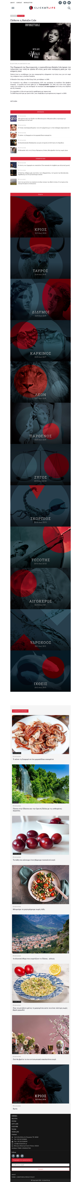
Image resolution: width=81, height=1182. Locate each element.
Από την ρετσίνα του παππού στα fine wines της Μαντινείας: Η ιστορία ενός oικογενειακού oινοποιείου (43, 182)
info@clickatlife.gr (20, 1143)
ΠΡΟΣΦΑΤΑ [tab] (40, 112)
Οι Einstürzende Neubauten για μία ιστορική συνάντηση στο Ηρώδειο (41, 143)
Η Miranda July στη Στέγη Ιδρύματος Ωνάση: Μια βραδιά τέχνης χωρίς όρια (43, 150)
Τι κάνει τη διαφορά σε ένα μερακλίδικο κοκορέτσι (34, 135)
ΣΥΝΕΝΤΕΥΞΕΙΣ (40, 158)
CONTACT (19, 2)
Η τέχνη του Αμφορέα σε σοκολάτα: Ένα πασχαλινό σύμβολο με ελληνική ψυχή (44, 165)
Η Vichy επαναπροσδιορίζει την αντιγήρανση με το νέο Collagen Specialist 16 (43, 128)
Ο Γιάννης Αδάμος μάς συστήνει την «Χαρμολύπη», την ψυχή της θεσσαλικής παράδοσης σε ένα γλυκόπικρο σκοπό (43, 173)
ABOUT (12, 2)
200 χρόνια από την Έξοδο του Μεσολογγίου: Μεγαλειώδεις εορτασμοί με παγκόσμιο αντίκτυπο (42, 119)
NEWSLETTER (28, 2)
